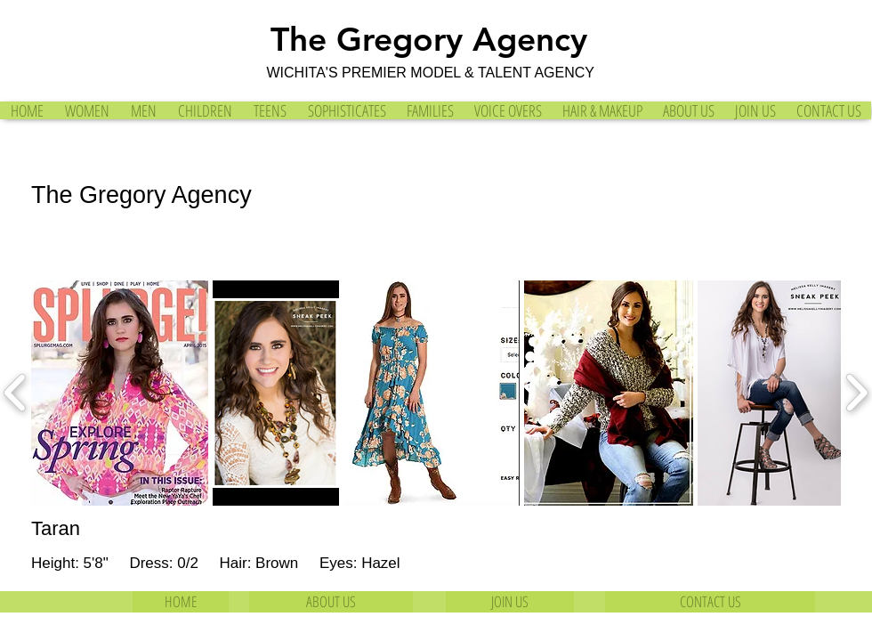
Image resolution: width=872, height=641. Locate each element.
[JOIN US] (510, 602)
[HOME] (181, 602)
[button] (119, 393)
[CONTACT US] (710, 602)
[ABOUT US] (331, 602)
